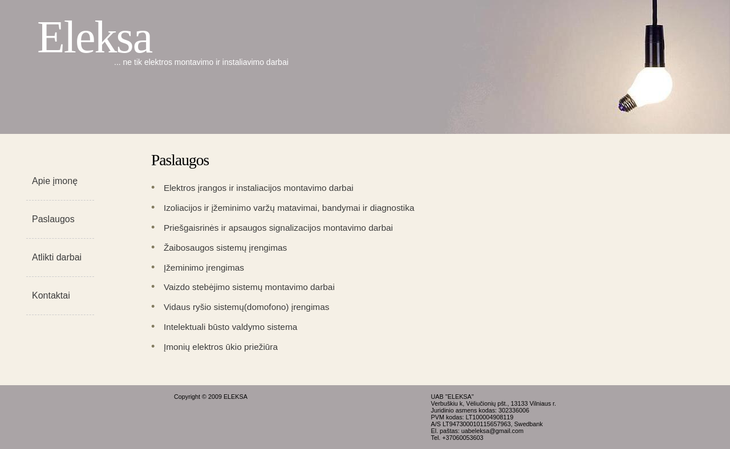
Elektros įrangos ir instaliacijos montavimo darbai (259, 188)
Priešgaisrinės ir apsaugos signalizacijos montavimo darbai (278, 227)
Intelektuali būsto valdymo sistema (230, 327)
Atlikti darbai (57, 257)
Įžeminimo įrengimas (204, 267)
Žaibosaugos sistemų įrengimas (225, 247)
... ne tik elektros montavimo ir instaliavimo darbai (201, 62)
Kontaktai (51, 295)
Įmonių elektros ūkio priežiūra (221, 347)
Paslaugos (53, 219)
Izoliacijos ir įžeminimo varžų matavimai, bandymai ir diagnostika (289, 208)
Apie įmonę (55, 181)
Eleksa (94, 37)
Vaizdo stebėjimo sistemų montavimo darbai (249, 287)
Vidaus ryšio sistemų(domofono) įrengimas (247, 307)
